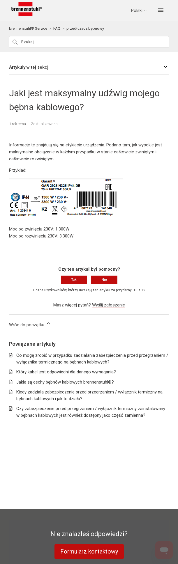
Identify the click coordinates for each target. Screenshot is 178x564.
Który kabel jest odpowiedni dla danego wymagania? (66, 372)
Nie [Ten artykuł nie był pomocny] (104, 280)
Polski (139, 10)
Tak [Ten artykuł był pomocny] (74, 280)
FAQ (56, 28)
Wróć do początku (30, 323)
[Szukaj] (89, 42)
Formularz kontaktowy (89, 551)
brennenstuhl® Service (28, 28)
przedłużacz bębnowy (85, 28)
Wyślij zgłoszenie (108, 305)
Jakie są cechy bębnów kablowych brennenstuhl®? (65, 382)
